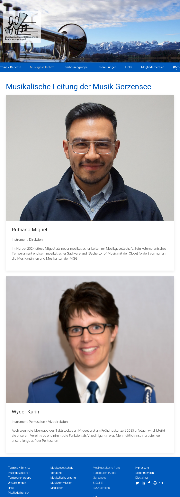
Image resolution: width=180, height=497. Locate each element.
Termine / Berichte (19, 467)
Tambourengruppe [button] (75, 67)
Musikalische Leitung (63, 477)
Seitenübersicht (144, 472)
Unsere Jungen (17, 482)
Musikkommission (61, 482)
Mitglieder (56, 487)
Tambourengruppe (19, 477)
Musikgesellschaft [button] (42, 67)
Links (128, 67)
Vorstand (56, 472)
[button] (175, 5)
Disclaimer (141, 477)
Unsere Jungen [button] (106, 67)
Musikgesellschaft (19, 472)
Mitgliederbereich (152, 67)
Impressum (142, 467)
